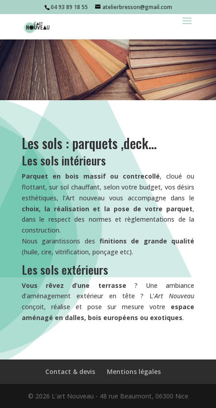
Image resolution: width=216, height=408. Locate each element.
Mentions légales (134, 371)
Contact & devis (70, 371)
